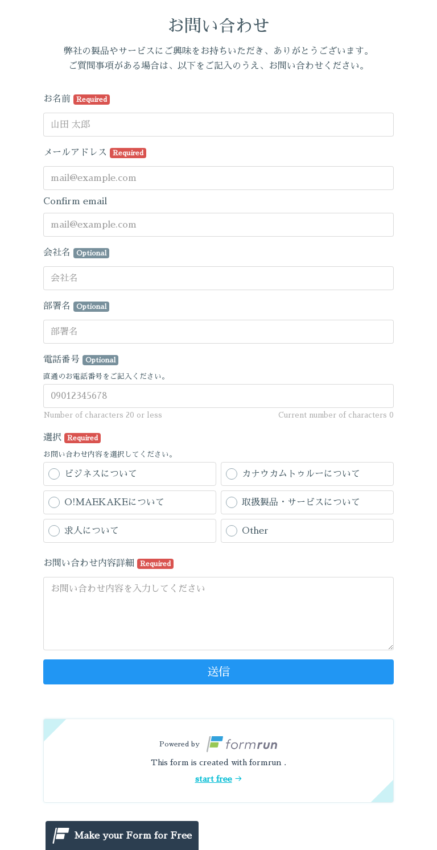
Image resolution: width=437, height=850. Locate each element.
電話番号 (80, 360)
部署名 (76, 307)
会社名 (76, 253)
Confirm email (75, 201)
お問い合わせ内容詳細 (108, 564)
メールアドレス (94, 153)
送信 (218, 672)
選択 (72, 438)
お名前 (76, 99)
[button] (218, 761)
